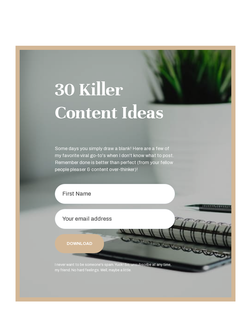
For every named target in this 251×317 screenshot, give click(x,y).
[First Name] (115, 194)
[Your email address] (115, 219)
